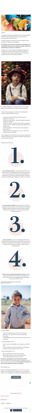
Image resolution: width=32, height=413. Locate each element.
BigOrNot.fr (19, 393)
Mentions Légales (5, 396)
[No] (30, 409)
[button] (16, 11)
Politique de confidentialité (17, 410)
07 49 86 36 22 (21, 370)
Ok (11, 410)
